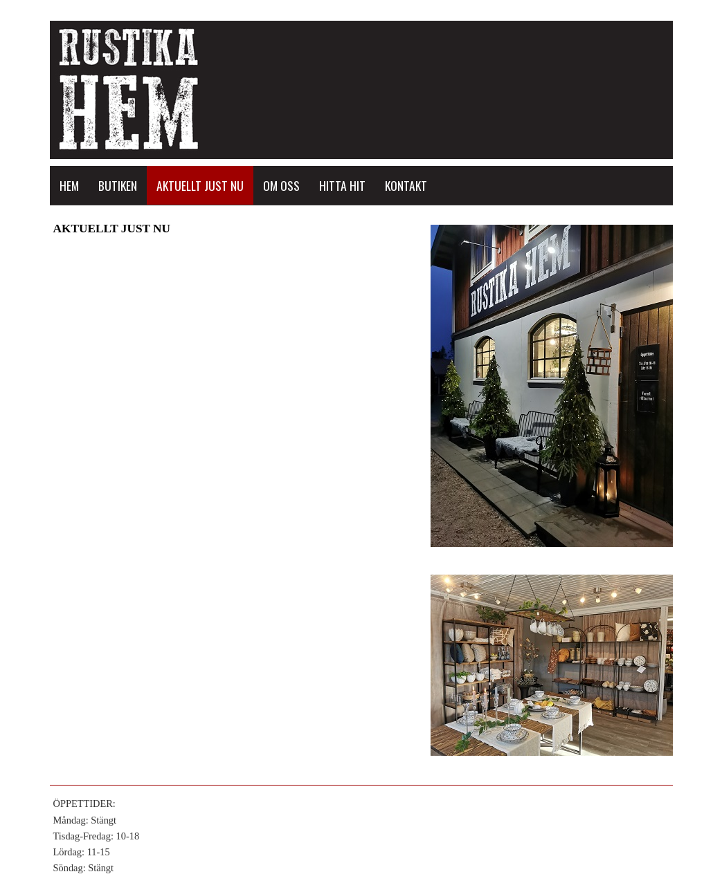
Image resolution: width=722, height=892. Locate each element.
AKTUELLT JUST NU (200, 185)
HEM (69, 185)
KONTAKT (406, 185)
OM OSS (281, 185)
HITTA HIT (342, 185)
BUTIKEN (117, 185)
